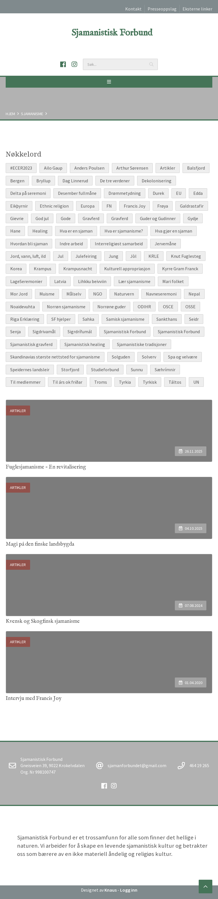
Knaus (110, 890)
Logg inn (128, 890)
